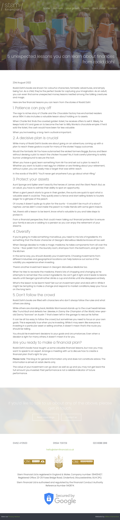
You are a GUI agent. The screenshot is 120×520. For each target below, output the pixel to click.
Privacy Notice (14, 516)
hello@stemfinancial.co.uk (60, 449)
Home (46, 8)
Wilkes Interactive (112, 516)
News (86, 8)
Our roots (58, 8)
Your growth (73, 8)
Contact (112, 8)
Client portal (98, 8)
